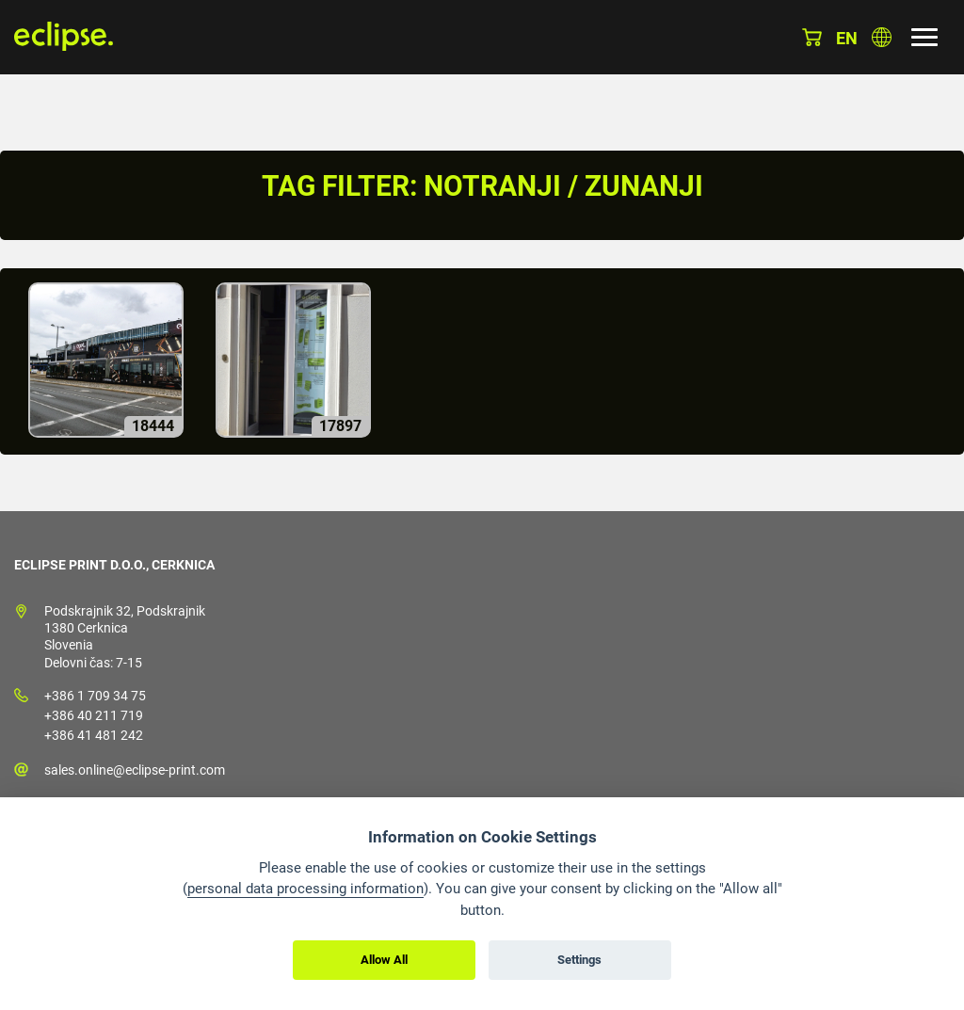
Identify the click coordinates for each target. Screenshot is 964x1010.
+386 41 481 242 (93, 735)
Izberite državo (882, 37)
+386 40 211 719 (93, 715)
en (847, 38)
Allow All (384, 960)
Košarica (812, 37)
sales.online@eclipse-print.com (134, 770)
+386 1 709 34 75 (95, 695)
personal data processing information (305, 888)
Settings (579, 960)
